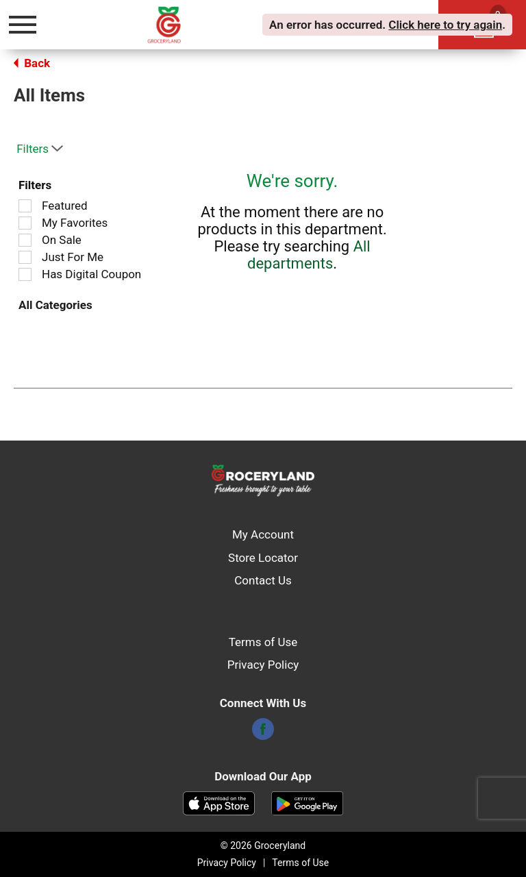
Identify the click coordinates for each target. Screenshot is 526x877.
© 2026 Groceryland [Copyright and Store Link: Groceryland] (263, 845)
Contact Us (262, 580)
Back (32, 63)
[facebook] (263, 733)
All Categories (55, 305)
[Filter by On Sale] (25, 240)
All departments (309, 255)
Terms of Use (263, 642)
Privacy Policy (263, 664)
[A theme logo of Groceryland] (178, 24)
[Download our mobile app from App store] (219, 802)
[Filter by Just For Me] (25, 257)
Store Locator (263, 558)
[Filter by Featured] (25, 205)
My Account (263, 534)
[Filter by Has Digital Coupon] (25, 274)
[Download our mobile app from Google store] (307, 802)
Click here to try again (445, 25)
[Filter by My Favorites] (25, 223)
